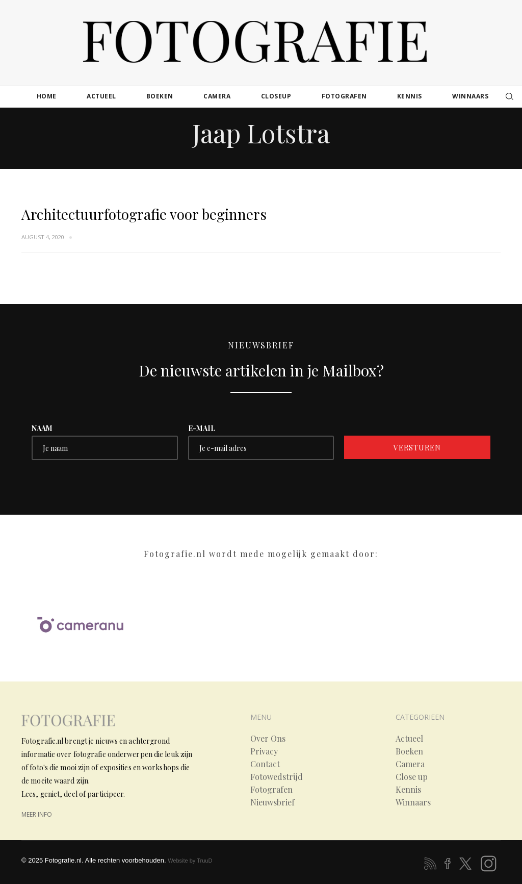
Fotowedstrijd (276, 777)
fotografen (344, 96)
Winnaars (413, 802)
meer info (36, 814)
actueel (101, 96)
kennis (409, 96)
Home (47, 96)
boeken (159, 96)
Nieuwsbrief (272, 802)
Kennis (408, 790)
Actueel (409, 739)
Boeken (409, 751)
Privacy (264, 751)
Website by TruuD (190, 860)
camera (216, 96)
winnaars (470, 96)
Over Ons (267, 739)
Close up (412, 777)
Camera (410, 764)
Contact (265, 764)
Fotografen (271, 790)
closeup (276, 96)
